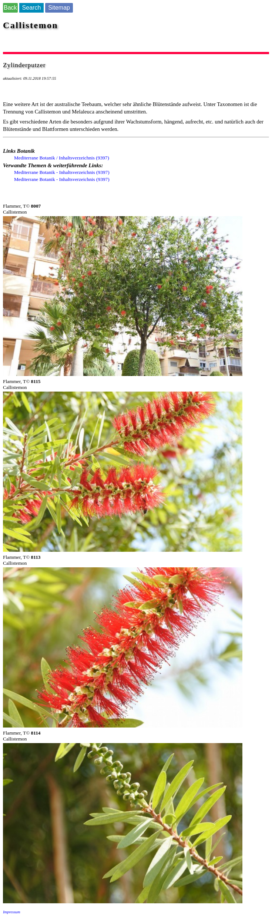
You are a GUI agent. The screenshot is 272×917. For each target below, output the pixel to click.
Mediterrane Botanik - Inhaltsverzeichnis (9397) (62, 172)
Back (10, 7)
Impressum (11, 912)
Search (31, 7)
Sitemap (59, 7)
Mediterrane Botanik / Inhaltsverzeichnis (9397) (61, 158)
